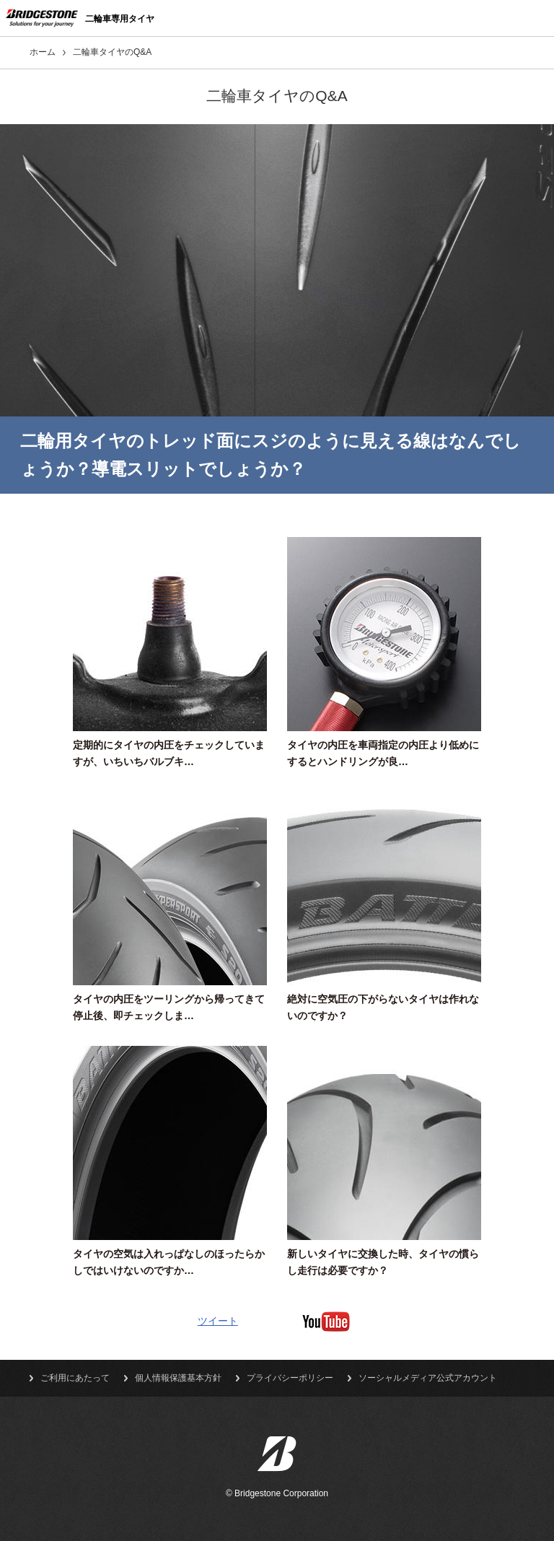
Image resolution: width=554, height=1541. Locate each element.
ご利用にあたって (75, 1378)
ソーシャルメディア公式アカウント (428, 1378)
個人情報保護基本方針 (178, 1378)
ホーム (43, 52)
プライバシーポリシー (290, 1378)
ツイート (218, 1321)
